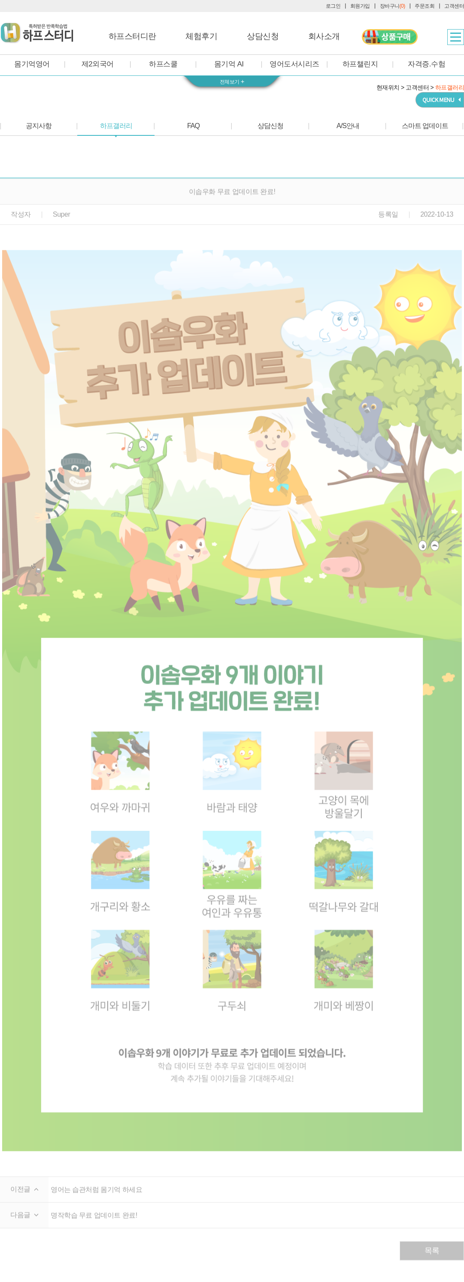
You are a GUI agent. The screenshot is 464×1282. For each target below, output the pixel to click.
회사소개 (324, 36)
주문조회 (424, 6)
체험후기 (201, 36)
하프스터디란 (132, 36)
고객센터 (454, 6)
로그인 (333, 6)
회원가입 (360, 6)
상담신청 (263, 36)
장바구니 (392, 6)
